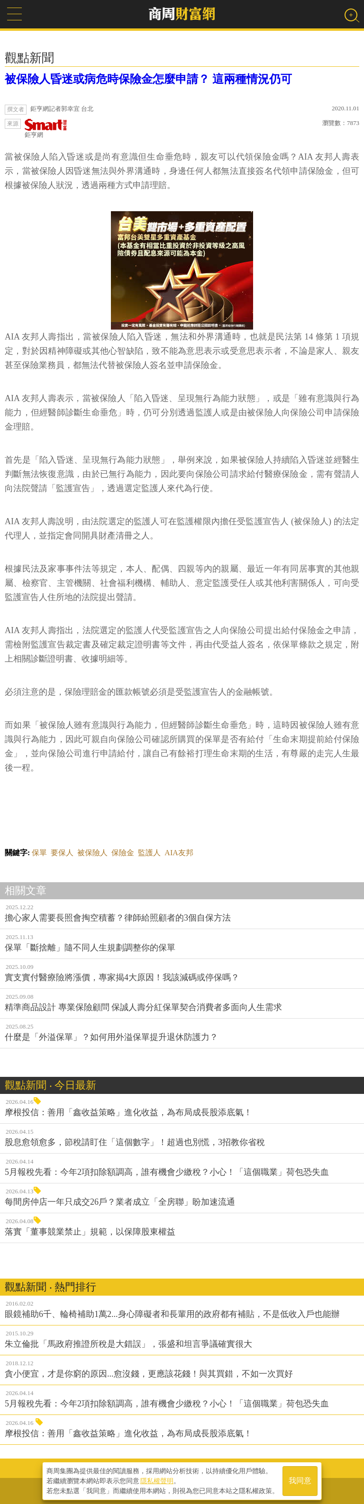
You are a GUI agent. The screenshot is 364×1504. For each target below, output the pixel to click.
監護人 (149, 853)
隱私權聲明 (156, 1481)
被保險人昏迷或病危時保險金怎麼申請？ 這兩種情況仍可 (148, 79)
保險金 (122, 853)
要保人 (62, 853)
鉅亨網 (46, 128)
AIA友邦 (178, 853)
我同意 (300, 1481)
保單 (39, 853)
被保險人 (92, 853)
